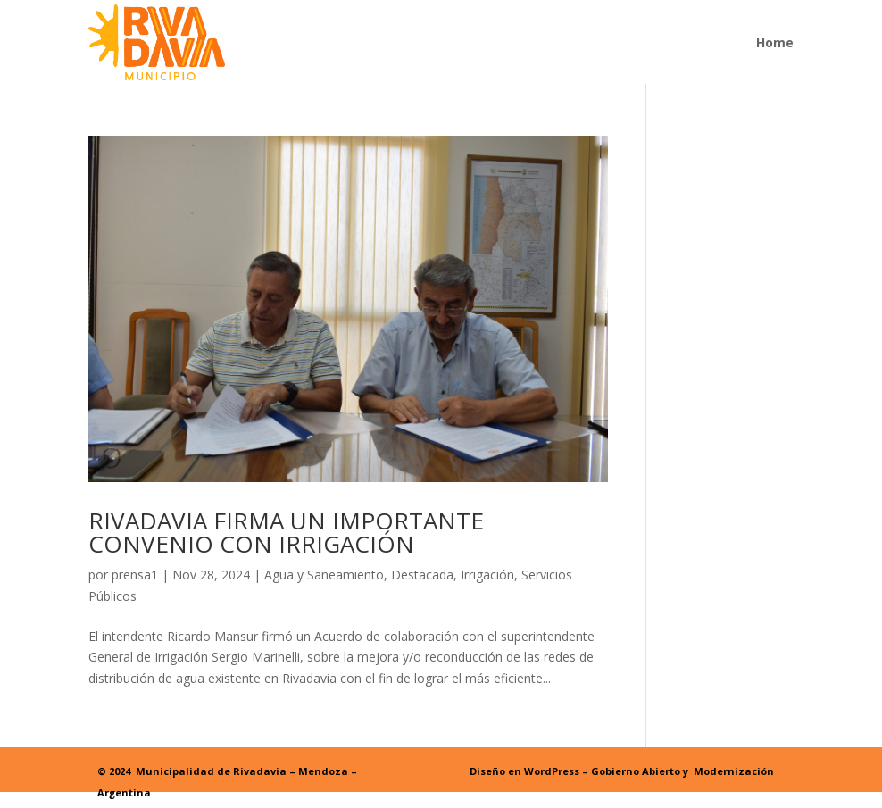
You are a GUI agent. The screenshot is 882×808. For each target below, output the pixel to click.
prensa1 (135, 574)
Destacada (422, 574)
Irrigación (487, 574)
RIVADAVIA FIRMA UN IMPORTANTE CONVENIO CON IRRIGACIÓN (286, 532)
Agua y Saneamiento (324, 574)
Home (775, 42)
